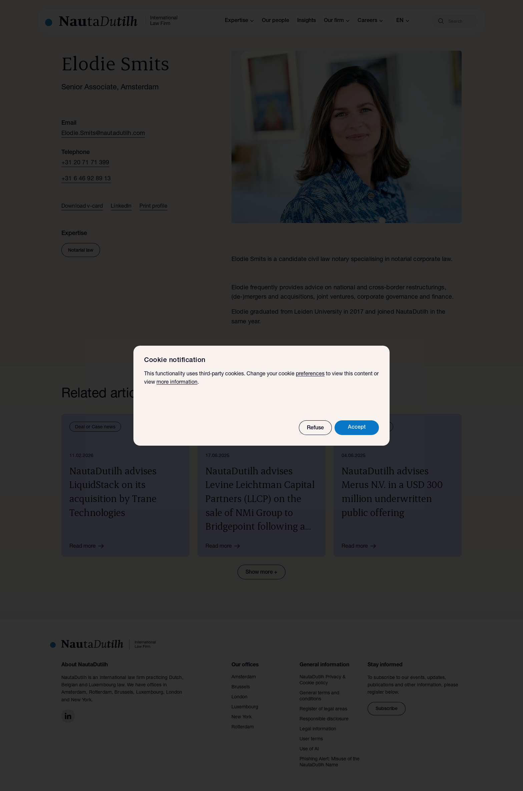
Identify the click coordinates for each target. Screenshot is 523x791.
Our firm (337, 21)
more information (176, 382)
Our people (275, 21)
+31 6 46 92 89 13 (86, 179)
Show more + (261, 572)
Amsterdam (243, 677)
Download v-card (82, 206)
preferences (310, 374)
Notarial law (80, 250)
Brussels (240, 687)
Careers (370, 21)
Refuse (315, 428)
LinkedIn (121, 206)
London (239, 697)
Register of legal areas (323, 709)
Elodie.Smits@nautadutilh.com (103, 134)
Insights (306, 21)
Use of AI (309, 749)
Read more (88, 546)
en (402, 21)
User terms (311, 739)
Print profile (153, 206)
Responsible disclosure (324, 719)
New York (241, 717)
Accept (357, 427)
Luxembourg (244, 707)
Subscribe (387, 709)
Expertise (239, 21)
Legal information (318, 729)
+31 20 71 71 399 (85, 163)
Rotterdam (242, 727)
